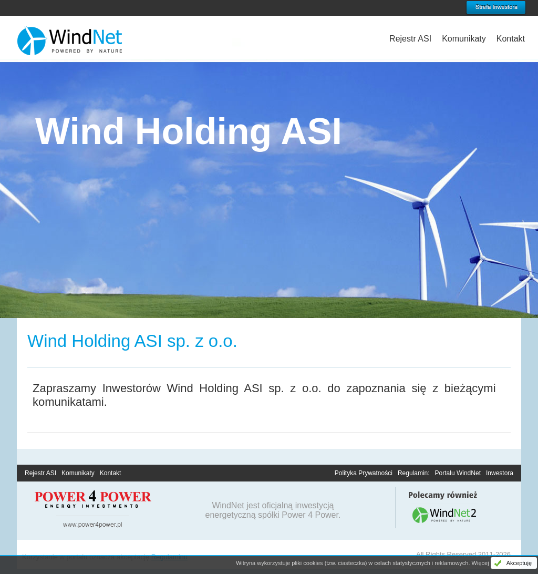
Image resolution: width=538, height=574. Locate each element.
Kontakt (510, 38)
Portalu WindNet (458, 473)
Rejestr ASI (410, 38)
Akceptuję (519, 563)
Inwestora (499, 473)
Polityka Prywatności (363, 473)
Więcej (480, 563)
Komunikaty (464, 38)
